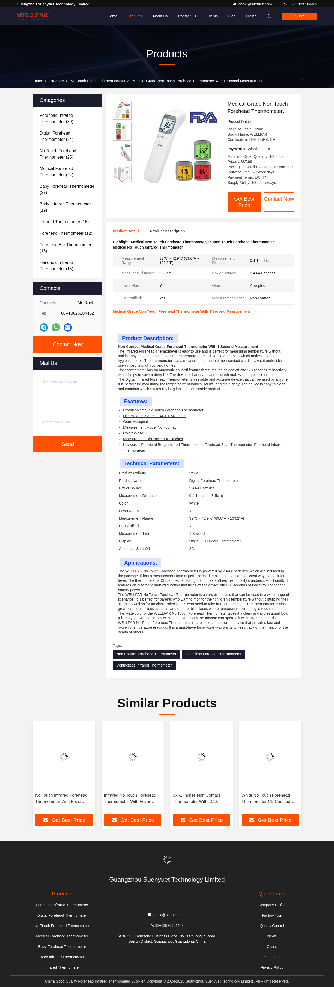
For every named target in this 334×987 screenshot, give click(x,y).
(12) (66, 233)
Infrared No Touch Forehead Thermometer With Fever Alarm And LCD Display (130, 799)
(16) (65, 248)
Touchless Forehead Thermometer (213, 654)
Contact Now (279, 199)
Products (135, 16)
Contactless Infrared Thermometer (144, 665)
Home (112, 16)
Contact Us (187, 16)
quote (300, 16)
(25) (58, 154)
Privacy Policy (271, 967)
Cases (272, 946)
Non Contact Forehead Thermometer (146, 654)
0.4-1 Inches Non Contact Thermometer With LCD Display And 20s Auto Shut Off (201, 799)
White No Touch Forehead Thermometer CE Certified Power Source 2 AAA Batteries (270, 799)
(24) (56, 171)
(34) (56, 136)
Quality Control (272, 926)
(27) (67, 189)
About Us (160, 16)
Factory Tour (272, 915)
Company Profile (271, 905)
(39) (56, 118)
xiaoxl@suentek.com (253, 4)
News (271, 936)
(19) (65, 207)
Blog (231, 16)
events (212, 16)
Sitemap (271, 957)
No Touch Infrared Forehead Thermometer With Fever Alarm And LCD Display (61, 799)
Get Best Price (244, 202)
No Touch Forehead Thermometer (98, 81)
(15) (64, 222)
